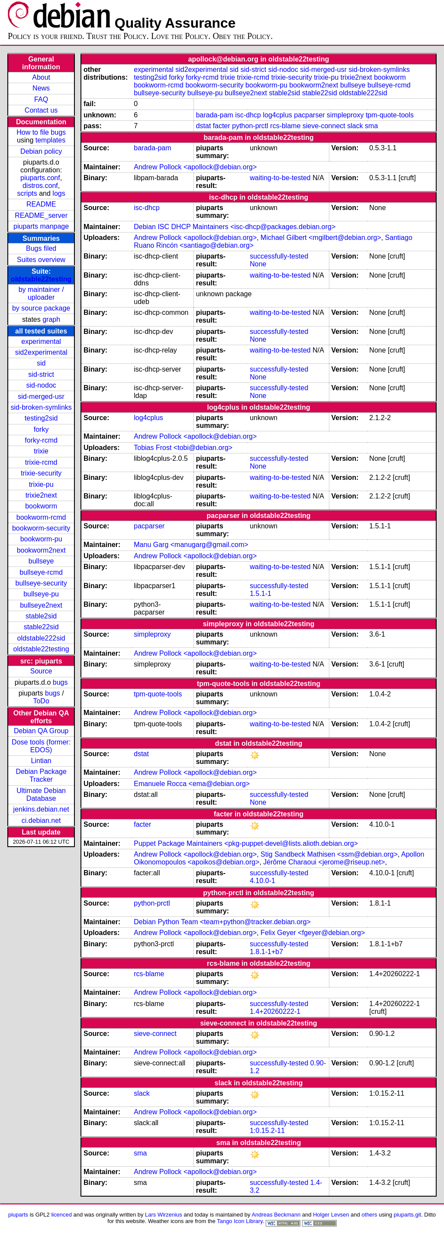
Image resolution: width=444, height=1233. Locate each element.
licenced (61, 1214)
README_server (41, 215)
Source (41, 671)
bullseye (41, 561)
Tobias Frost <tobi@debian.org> (183, 447)
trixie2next (41, 495)
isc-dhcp (248, 115)
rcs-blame (285, 125)
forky (41, 429)
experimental (41, 341)
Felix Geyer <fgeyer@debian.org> (313, 932)
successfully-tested (279, 256)
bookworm (41, 506)
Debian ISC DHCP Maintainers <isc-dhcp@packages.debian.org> (234, 226)
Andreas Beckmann (275, 1214)
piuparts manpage (41, 226)
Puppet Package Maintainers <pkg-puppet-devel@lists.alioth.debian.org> (246, 843)
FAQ (41, 99)
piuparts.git (407, 1214)
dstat (203, 125)
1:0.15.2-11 (267, 1130)
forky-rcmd (41, 440)
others (369, 1214)
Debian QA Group (41, 731)
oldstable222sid (41, 638)
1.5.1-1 (260, 593)
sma (371, 125)
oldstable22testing (41, 279)
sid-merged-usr (41, 396)
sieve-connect (323, 125)
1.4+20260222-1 (275, 1011)
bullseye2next (41, 605)
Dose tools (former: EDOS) (41, 746)
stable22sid (41, 627)
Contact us (41, 110)
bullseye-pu (41, 594)
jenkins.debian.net (41, 809)
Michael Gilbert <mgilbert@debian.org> (321, 237)
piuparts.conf (40, 177)
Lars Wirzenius (163, 1214)
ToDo (41, 701)
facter (221, 125)
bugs (60, 682)
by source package (41, 308)
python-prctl (250, 125)
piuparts (18, 1214)
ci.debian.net (41, 820)
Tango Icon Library (240, 1221)
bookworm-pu (41, 539)
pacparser (309, 115)
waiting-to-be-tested (280, 177)
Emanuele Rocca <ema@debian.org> (192, 783)
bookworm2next (41, 550)
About (41, 77)
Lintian (41, 760)
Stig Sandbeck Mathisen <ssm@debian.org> (329, 854)
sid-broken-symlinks (40, 407)
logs (58, 193)
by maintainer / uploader (41, 293)
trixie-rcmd (41, 462)
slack (355, 125)
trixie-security (41, 473)
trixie (41, 451)
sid (41, 363)
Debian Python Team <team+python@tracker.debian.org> (222, 922)
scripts (27, 193)
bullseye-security (41, 583)
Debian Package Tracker (41, 775)
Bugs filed (41, 248)
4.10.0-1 (262, 880)
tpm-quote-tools (390, 115)
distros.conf (40, 185)
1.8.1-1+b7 (266, 951)
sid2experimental (41, 352)
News (41, 88)
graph (51, 319)
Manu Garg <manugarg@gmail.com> (191, 544)
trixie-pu (41, 484)
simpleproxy (345, 115)
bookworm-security (41, 528)
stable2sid (41, 616)
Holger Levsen (331, 1214)
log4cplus (277, 115)
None (258, 264)
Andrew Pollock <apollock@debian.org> (195, 167)
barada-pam (214, 115)
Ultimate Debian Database (41, 794)
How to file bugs (41, 132)
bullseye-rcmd (41, 572)
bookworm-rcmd (41, 517)
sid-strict (41, 374)
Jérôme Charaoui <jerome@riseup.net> (324, 862)
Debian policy (41, 151)
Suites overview (41, 259)
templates (50, 140)
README (41, 204)
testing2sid (41, 418)
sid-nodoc (41, 385)
